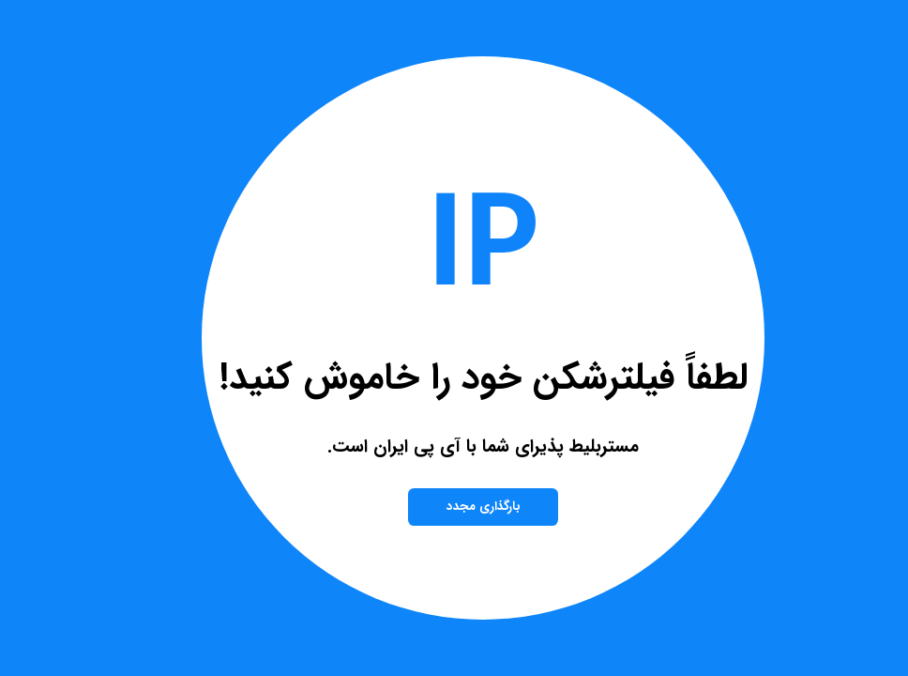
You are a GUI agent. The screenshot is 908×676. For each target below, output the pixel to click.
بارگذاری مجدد (454, 506)
